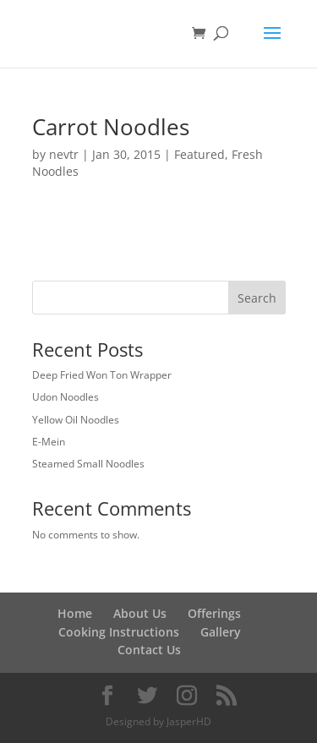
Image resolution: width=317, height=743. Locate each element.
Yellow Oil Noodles (75, 419)
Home (74, 613)
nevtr (64, 154)
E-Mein (48, 441)
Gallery (220, 632)
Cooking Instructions (118, 632)
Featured (199, 154)
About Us (140, 613)
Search (257, 298)
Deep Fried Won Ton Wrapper (102, 375)
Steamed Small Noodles (88, 463)
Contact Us (149, 650)
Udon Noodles (65, 397)
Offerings (214, 613)
